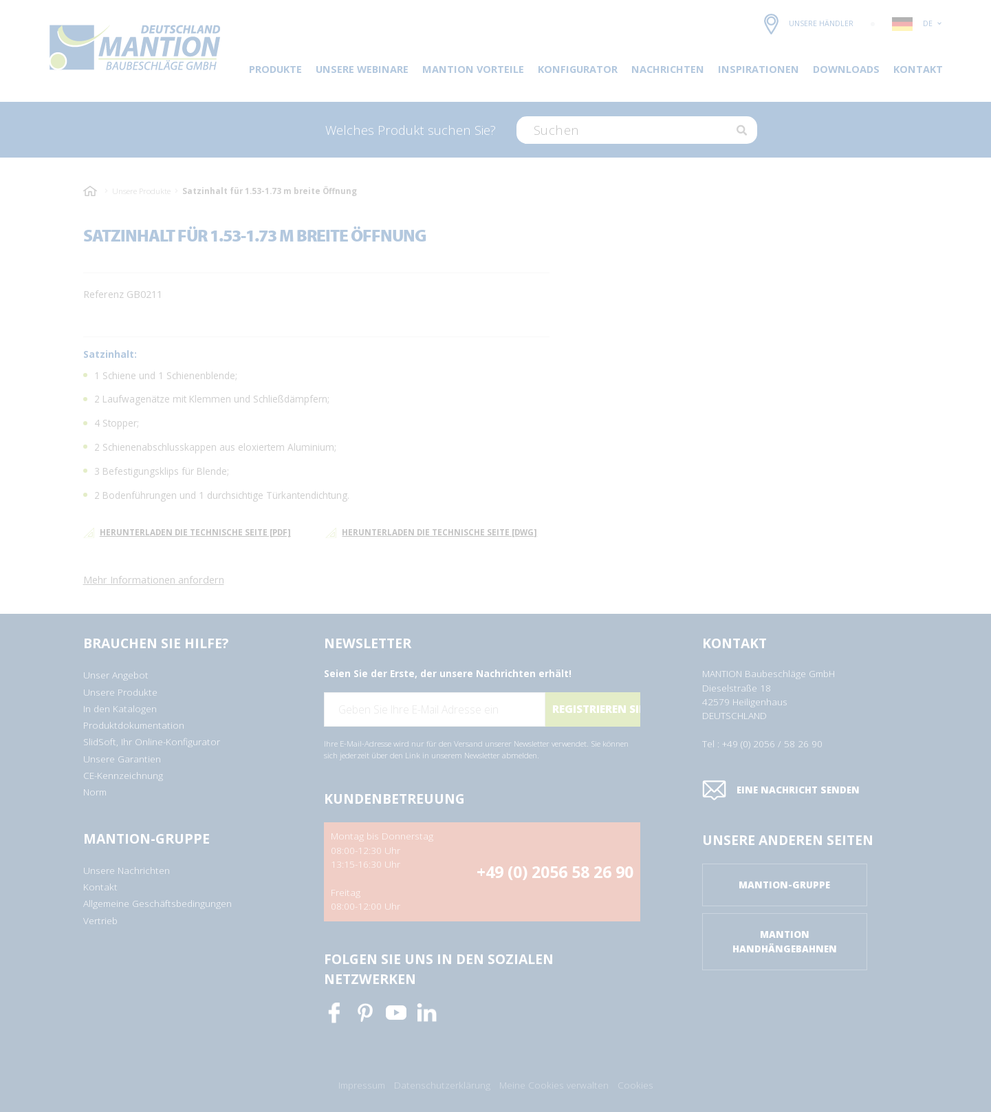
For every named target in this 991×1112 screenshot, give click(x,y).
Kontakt (918, 69)
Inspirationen (758, 69)
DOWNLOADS (846, 69)
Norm (95, 792)
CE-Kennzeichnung (123, 775)
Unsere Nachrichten (126, 870)
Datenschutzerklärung (442, 1085)
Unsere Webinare (362, 69)
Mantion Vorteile (473, 69)
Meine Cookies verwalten (554, 1085)
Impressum (361, 1085)
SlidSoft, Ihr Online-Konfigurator (151, 742)
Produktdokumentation (133, 725)
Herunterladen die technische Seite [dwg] (431, 532)
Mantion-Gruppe (784, 885)
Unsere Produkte (141, 191)
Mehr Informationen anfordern (153, 579)
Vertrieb (100, 921)
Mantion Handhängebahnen (784, 941)
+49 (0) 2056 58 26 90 (555, 872)
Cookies (635, 1085)
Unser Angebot (116, 675)
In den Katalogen (120, 709)
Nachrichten (667, 69)
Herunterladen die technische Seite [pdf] (187, 532)
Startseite (91, 191)
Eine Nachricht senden (781, 790)
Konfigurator (578, 69)
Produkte (275, 69)
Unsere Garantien (122, 759)
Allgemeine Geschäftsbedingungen (157, 903)
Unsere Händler (808, 24)
